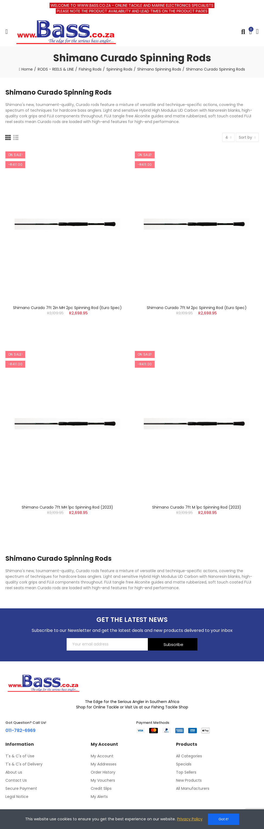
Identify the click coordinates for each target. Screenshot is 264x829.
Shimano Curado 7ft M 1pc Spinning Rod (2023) (196, 507)
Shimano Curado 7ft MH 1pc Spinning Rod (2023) (67, 507)
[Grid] (8, 137)
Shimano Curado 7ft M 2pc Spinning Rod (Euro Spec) (197, 307)
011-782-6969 (20, 730)
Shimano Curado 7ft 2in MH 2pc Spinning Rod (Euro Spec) (67, 307)
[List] (15, 137)
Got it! (224, 819)
